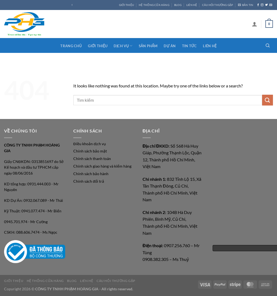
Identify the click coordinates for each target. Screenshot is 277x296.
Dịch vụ (123, 45)
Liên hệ (209, 46)
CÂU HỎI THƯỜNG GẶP (217, 4)
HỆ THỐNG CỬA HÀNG (154, 4)
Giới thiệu (97, 46)
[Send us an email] (270, 5)
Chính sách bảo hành (90, 174)
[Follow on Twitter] (266, 5)
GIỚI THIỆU (126, 4)
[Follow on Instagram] (262, 5)
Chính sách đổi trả (88, 181)
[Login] (254, 24)
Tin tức (189, 46)
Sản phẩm (148, 46)
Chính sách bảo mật (90, 151)
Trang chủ (71, 46)
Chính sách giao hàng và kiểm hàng (102, 166)
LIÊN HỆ (191, 4)
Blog (178, 4)
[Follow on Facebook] (258, 5)
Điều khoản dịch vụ (89, 144)
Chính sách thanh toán (92, 158)
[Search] (267, 46)
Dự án (170, 46)
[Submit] (267, 100)
